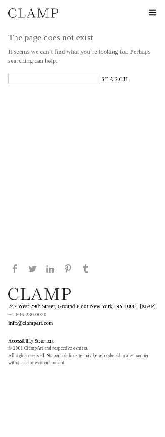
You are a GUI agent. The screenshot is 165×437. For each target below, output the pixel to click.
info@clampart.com (30, 323)
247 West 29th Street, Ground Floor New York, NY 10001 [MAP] (82, 306)
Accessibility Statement (31, 340)
